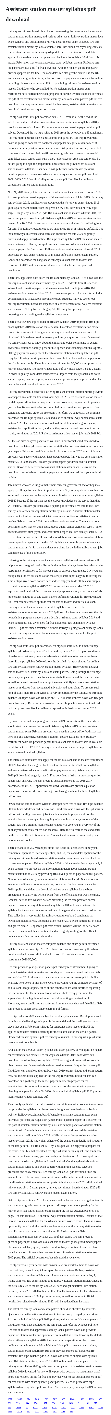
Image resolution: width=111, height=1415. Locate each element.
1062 (91, 1407)
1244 (46, 1411)
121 (37, 1411)
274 (28, 1399)
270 (35, 1403)
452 (55, 1411)
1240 (72, 1399)
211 (80, 1403)
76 (27, 1407)
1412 (19, 1411)
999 (18, 1403)
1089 (19, 1399)
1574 (54, 1407)
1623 (35, 1407)
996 (53, 1403)
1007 (44, 1407)
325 (63, 1399)
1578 (10, 1399)
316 (71, 1411)
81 (88, 1403)
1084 (63, 1407)
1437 (81, 1407)
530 (62, 1403)
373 (100, 1399)
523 (9, 1407)
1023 (91, 1399)
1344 (26, 1403)
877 (95, 1403)
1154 (10, 1411)
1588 (81, 1399)
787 (55, 1399)
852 (72, 1407)
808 (37, 1399)
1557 (44, 1403)
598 (63, 1411)
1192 (100, 1407)
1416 (71, 1403)
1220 (46, 1399)
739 (28, 1411)
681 (9, 1403)
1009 (18, 1407)
